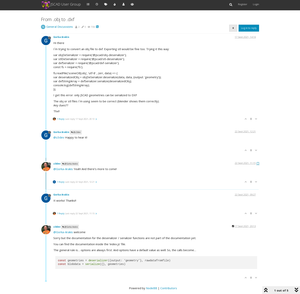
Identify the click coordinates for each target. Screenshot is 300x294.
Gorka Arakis (61, 37)
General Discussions (59, 27)
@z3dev (76, 132)
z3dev (56, 163)
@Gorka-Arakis (63, 169)
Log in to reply (249, 28)
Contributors (168, 288)
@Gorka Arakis (70, 163)
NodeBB (151, 288)
